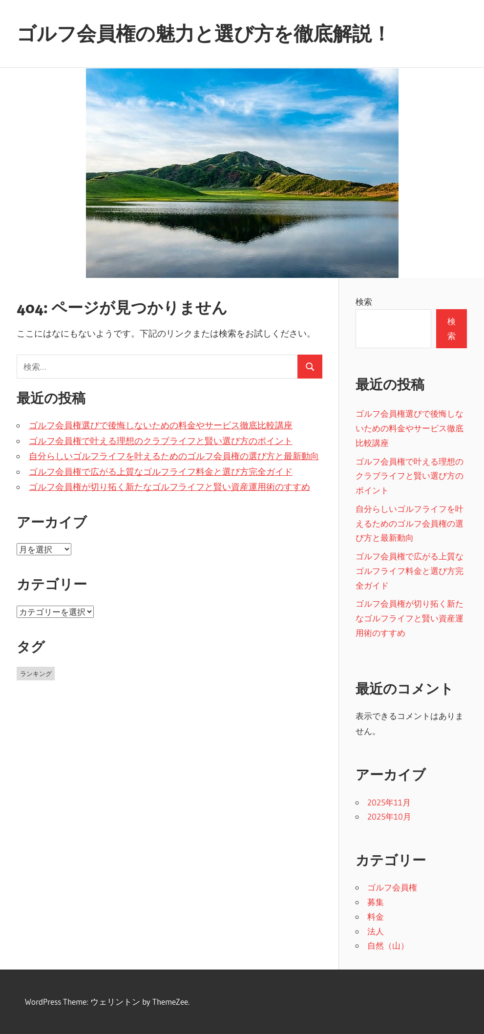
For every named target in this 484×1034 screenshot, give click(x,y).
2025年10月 (389, 816)
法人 (375, 931)
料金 (375, 916)
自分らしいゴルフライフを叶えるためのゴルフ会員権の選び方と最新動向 (174, 456)
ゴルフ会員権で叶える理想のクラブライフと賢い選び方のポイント (161, 441)
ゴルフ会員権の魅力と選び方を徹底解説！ (204, 33)
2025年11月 (389, 802)
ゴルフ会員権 (392, 887)
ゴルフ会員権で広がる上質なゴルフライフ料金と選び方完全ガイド (161, 471)
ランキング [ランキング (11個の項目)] (36, 673)
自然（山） (388, 945)
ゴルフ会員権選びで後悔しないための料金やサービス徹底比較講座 (161, 425)
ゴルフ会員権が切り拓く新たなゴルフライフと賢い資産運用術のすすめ (169, 487)
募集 (375, 902)
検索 (364, 301)
